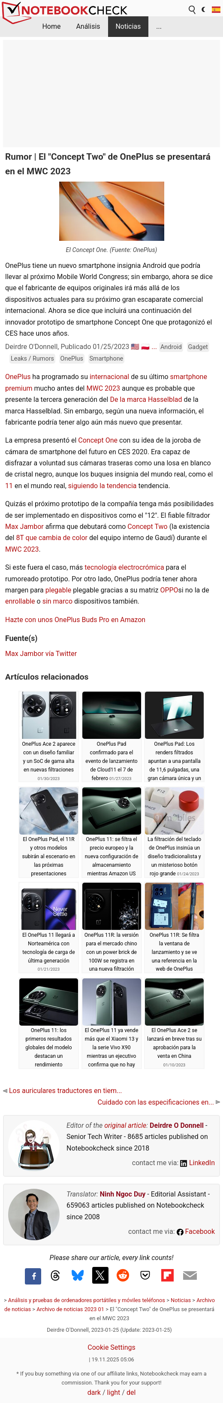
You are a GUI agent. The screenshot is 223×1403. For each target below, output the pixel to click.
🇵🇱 (145, 347)
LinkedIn (197, 1163)
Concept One (98, 440)
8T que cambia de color (51, 538)
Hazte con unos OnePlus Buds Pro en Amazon (75, 620)
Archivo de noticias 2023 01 (70, 1309)
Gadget (198, 347)
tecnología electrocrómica (125, 567)
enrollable (21, 601)
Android (171, 347)
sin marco (57, 601)
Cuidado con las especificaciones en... (159, 1102)
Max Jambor (24, 526)
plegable (59, 590)
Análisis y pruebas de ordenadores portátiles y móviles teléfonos (86, 1300)
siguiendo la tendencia (102, 486)
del (131, 1392)
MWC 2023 (103, 388)
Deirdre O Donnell (177, 1125)
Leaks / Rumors (32, 358)
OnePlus (71, 358)
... (159, 26)
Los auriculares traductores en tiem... (62, 1091)
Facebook (196, 1231)
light (114, 1392)
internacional (109, 377)
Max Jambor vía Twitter (41, 654)
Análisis (88, 26)
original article (125, 1125)
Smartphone (107, 358)
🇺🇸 (135, 347)
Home (51, 26)
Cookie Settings (111, 1347)
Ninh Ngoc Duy (123, 1194)
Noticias (128, 26)
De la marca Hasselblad (146, 399)
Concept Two (147, 526)
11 (9, 486)
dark (94, 1392)
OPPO (169, 590)
